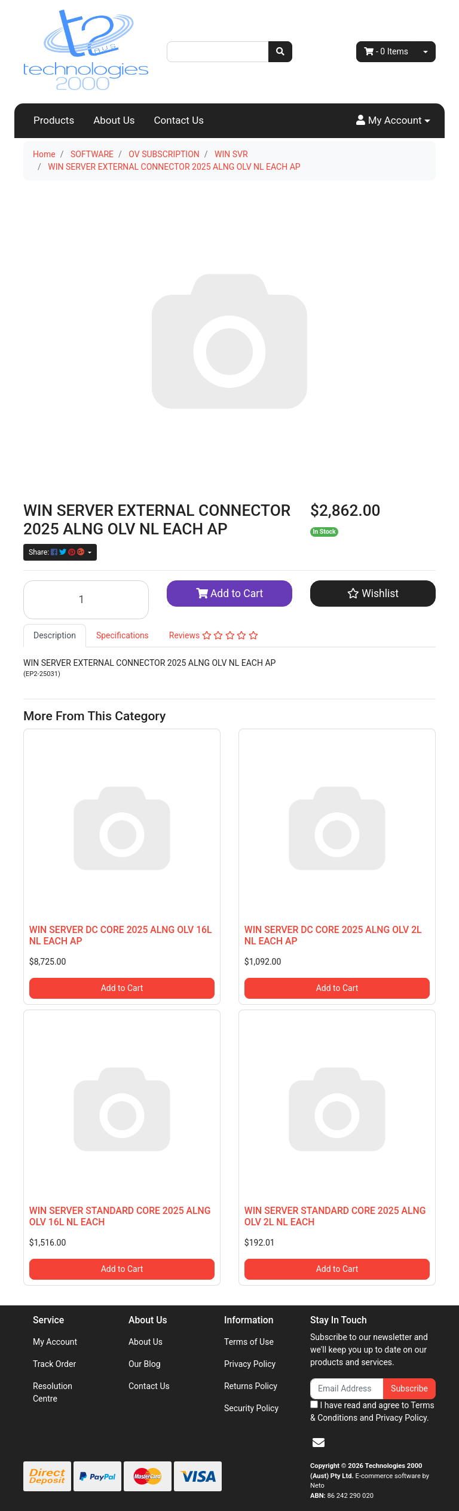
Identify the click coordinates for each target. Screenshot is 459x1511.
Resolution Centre (52, 1392)
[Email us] (319, 1443)
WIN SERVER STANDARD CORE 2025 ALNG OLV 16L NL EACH (120, 1216)
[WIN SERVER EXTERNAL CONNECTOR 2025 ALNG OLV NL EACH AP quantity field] (86, 599)
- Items (386, 51)
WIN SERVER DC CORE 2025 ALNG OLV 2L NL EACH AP (333, 935)
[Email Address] (347, 1388)
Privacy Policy (250, 1364)
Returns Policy (250, 1386)
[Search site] (280, 51)
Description (54, 635)
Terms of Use (249, 1342)
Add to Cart (230, 593)
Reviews (213, 635)
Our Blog (144, 1364)
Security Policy (251, 1408)
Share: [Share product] (57, 552)
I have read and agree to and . (372, 1411)
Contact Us (179, 120)
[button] (393, 120)
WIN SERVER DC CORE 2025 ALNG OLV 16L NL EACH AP (120, 935)
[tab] (54, 635)
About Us (113, 120)
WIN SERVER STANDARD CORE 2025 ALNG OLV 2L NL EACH (335, 1216)
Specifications (122, 635)
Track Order (54, 1364)
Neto (317, 1485)
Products (53, 120)
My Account (55, 1342)
